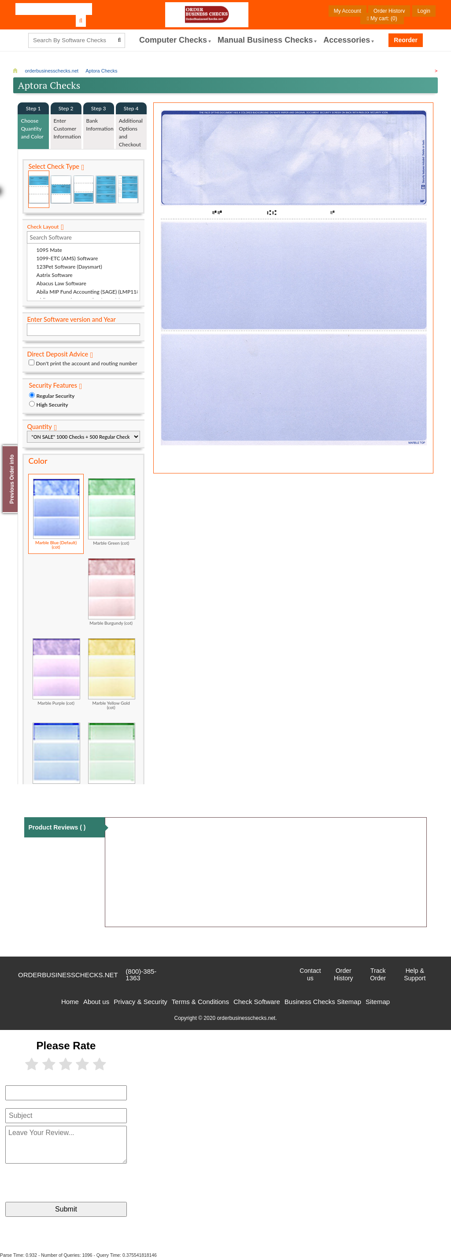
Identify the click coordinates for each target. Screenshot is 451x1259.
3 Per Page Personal (128, 189)
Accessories (346, 40)
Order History (389, 11)
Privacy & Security (140, 1001)
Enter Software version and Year (71, 319)
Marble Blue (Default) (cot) (56, 514)
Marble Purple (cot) (56, 671)
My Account (347, 11)
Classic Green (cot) (111, 756)
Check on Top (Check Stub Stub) (38, 189)
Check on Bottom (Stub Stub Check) (83, 189)
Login (424, 11)
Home (70, 1001)
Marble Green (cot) (111, 511)
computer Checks (173, 40)
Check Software (256, 1001)
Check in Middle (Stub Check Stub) (61, 189)
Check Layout (43, 226)
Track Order (378, 974)
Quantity (39, 426)
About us (96, 1001)
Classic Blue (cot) (56, 756)
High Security (52, 404)
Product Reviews (56, 827)
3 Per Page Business (105, 189)
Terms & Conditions (200, 1001)
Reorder (406, 40)
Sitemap (378, 1001)
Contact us (310, 974)
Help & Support (414, 974)
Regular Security (55, 396)
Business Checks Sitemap (323, 1001)
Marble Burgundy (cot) (111, 591)
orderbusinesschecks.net (68, 975)
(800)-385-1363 (141, 975)
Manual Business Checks (265, 40)
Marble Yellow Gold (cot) (111, 674)
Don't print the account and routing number (86, 363)
